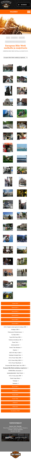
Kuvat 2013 (15, 303)
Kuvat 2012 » (15, 307)
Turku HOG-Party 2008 (15, 337)
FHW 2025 (15, 407)
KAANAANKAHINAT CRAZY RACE (15, 373)
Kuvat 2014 (15, 394)
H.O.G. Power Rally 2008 (15, 357)
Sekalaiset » (15, 390)
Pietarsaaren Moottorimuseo (15, 332)
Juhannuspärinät (15, 345)
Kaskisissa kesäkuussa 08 (15, 340)
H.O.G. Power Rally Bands (15, 363)
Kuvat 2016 (15, 398)
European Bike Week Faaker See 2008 (15, 365)
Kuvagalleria (14, 37)
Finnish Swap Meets (15, 378)
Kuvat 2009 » (15, 319)
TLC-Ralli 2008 (15, 334)
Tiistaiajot (15, 381)
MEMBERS (23, 4)
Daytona (15, 350)
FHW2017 (15, 402)
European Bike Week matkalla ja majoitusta (15, 41)
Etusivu (8, 37)
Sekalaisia (15, 383)
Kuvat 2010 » (15, 315)
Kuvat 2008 (21, 37)
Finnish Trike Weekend (15, 347)
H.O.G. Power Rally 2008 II (15, 360)
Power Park (15, 342)
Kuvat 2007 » (15, 386)
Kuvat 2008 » (15, 323)
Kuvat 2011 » (15, 311)
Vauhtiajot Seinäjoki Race (15, 355)
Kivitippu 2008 (15, 329)
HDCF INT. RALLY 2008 (15, 352)
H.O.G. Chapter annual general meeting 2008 (15, 327)
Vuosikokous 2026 (15, 411)
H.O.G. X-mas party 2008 (15, 375)
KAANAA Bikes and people (15, 370)
